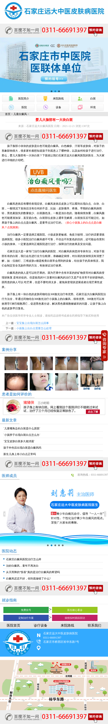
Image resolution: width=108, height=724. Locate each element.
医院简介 (23, 98)
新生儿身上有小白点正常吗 (19, 454)
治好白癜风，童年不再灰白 (22, 565)
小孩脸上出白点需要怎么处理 (34, 328)
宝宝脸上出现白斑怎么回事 (32, 323)
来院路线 (58, 98)
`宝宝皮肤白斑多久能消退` (19, 441)
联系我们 (94, 625)
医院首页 (13, 625)
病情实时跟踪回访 (75, 618)
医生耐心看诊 (74, 610)
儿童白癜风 (20, 114)
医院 (24, 107)
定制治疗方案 (26, 618)
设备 (58, 107)
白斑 (93, 98)
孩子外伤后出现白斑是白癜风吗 (22, 447)
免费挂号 (26, 610)
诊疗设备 (40, 625)
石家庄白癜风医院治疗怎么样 (23, 559)
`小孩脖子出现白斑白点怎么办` (21, 434)
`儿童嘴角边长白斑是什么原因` (21, 428)
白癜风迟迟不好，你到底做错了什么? (28, 578)
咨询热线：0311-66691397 (92, 474)
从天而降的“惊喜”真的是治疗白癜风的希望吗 (33, 572)
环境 (93, 107)
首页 (7, 114)
